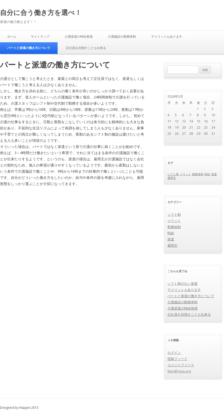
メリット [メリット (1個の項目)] (185, 174)
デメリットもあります (166, 36)
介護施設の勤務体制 (122, 36)
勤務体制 (174, 226)
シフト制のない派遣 (182, 283)
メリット (174, 220)
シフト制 (174, 214)
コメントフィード (180, 365)
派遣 (170, 239)
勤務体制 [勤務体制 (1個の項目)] (197, 174)
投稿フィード (177, 358)
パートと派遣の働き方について (28, 48)
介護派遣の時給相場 (79, 36)
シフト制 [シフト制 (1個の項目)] (173, 174)
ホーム (11, 36)
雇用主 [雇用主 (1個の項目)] (171, 178)
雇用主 (172, 245)
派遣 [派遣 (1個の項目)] (214, 174)
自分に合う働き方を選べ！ (41, 12)
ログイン (174, 352)
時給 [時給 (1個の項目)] (207, 174)
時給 (170, 233)
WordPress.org (179, 371)
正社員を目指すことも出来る (86, 48)
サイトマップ (40, 36)
